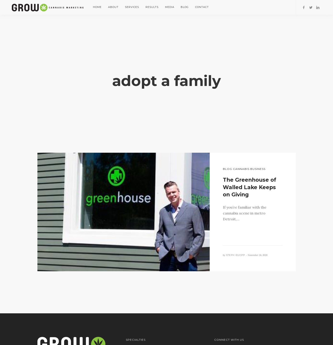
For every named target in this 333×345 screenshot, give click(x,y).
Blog (185, 7)
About (113, 7)
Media (169, 7)
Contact (202, 7)
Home (97, 7)
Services (132, 7)
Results (152, 7)
